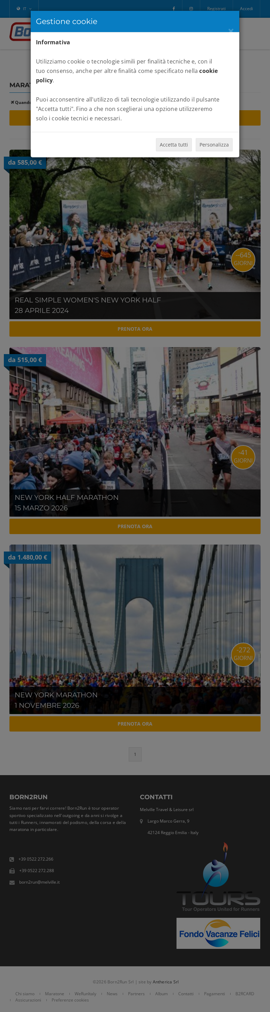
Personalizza (214, 144)
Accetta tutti (174, 144)
